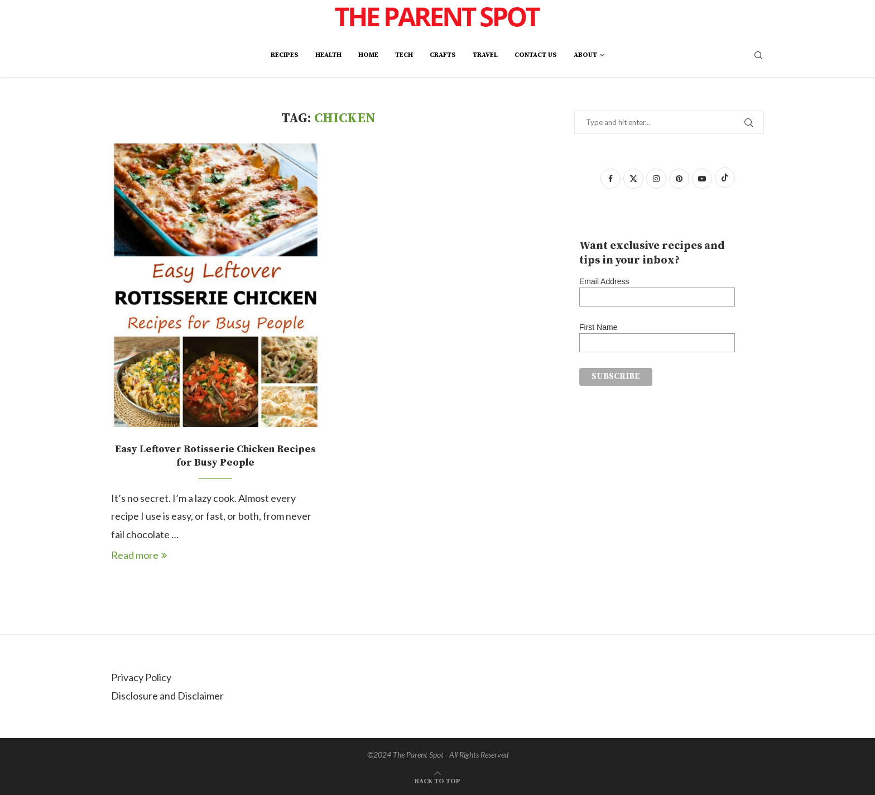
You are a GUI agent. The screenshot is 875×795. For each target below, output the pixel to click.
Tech (404, 55)
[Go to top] (437, 779)
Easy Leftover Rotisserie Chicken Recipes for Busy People (215, 456)
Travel (485, 55)
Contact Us (536, 55)
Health (328, 55)
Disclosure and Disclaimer (167, 695)
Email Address (604, 281)
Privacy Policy (141, 677)
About (585, 55)
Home (368, 55)
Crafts (443, 55)
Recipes (285, 55)
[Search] (758, 56)
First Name (598, 327)
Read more (139, 555)
